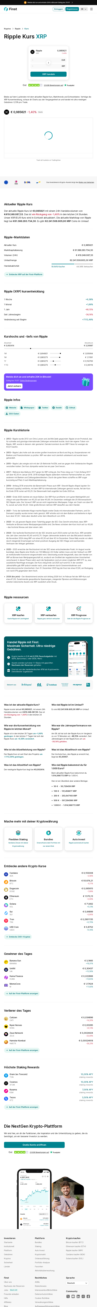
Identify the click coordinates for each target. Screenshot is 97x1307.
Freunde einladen (11, 1294)
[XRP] (48, 66)
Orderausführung (42, 1258)
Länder (7, 1266)
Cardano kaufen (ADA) (75, 1254)
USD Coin (14, 927)
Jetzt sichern (14, 386)
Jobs (11, 1290)
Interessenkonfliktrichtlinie (46, 1290)
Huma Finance (16, 976)
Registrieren (72, 9)
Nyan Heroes (16, 1025)
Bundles (38, 1242)
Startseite (8, 1242)
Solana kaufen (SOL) (74, 1258)
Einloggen (58, 9)
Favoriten (39, 1266)
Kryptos (7, 1258)
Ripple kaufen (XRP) (74, 1250)
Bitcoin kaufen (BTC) (75, 1242)
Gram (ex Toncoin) (18, 1074)
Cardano (14, 873)
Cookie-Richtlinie (42, 1298)
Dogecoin (14, 888)
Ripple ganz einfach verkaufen (48, 619)
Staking (38, 1246)
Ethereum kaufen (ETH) (76, 1246)
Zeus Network (16, 1033)
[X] (68, 1296)
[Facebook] (88, 1296)
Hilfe (6, 1298)
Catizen (13, 1017)
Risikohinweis (40, 1286)
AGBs (37, 1282)
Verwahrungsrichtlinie (44, 1302)
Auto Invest (40, 1250)
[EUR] (48, 60)
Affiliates (7, 1302)
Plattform (8, 1250)
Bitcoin (13, 880)
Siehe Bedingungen (28, 380)
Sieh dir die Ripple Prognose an (78, 619)
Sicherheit (8, 1262)
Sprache (70, 1278)
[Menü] (91, 9)
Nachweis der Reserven (22, 665)
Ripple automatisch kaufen (79, 843)
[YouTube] (73, 1296)
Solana (13, 904)
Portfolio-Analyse (42, 1262)
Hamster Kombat (18, 1040)
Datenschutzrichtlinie (44, 1294)
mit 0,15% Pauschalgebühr (42, 656)
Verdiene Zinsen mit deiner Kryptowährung (18, 844)
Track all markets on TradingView (48, 160)
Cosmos (13, 1082)
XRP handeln (48, 74)
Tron (12, 919)
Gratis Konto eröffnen (34, 1145)
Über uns (8, 1282)
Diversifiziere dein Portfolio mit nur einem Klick (48, 844)
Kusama (13, 1089)
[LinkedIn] (78, 1296)
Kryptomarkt (40, 1254)
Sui (11, 911)
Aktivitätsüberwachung (44, 1270)
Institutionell (9, 1246)
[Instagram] (83, 1296)
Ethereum (14, 896)
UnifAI (12, 968)
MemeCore (15, 984)
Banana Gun (15, 960)
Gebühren (8, 1254)
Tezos (13, 1097)
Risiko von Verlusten (86, 182)
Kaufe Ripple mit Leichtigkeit (18, 619)
